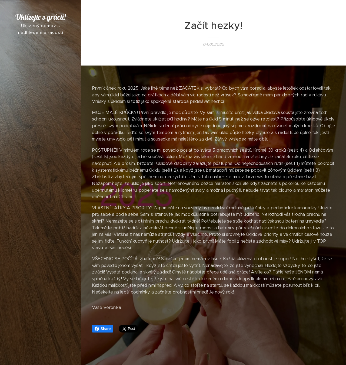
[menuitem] (40, 174)
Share (103, 329)
